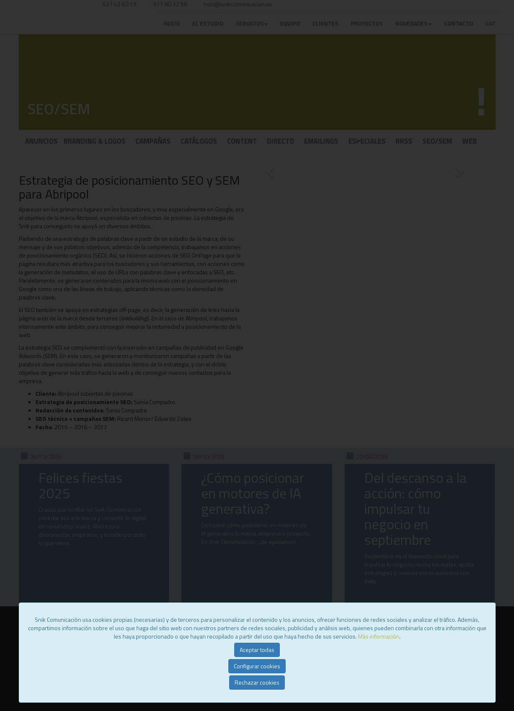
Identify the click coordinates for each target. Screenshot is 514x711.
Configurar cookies (257, 666)
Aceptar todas (257, 649)
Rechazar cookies (257, 682)
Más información (378, 636)
